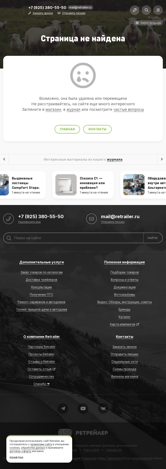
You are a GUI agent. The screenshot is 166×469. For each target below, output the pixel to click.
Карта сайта (91, 449)
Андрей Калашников (83, 458)
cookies (15, 447)
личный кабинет (142, 458)
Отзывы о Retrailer (41, 361)
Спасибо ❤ (42, 384)
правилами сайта (41, 444)
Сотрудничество (41, 376)
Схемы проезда (124, 369)
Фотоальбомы (124, 294)
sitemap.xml (113, 449)
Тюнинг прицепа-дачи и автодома (41, 309)
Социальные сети (124, 361)
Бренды (124, 309)
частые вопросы (128, 109)
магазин (53, 109)
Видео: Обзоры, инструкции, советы (124, 302)
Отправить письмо (74, 13)
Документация (125, 287)
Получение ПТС (41, 294)
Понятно (16, 457)
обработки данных (33, 447)
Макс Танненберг (110, 458)
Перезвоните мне (29, 222)
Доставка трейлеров (41, 279)
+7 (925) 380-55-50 (47, 8)
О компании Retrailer (41, 336)
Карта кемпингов (122, 324)
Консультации (41, 287)
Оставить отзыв (40, 369)
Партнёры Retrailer (41, 346)
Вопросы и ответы (124, 279)
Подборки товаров (124, 272)
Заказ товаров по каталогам (42, 272)
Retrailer (63, 428)
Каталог (125, 317)
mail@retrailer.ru (80, 7)
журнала (114, 159)
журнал (73, 109)
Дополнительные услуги (41, 262)
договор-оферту (20, 451)
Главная (67, 129)
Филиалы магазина (124, 376)
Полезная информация (124, 262)
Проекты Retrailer (41, 354)
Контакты (97, 129)
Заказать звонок (42, 13)
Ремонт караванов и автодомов (41, 302)
